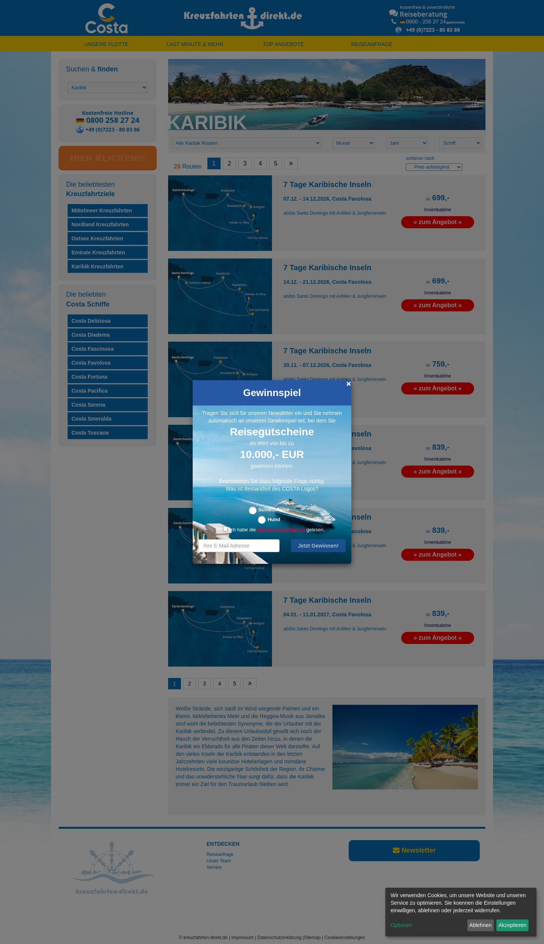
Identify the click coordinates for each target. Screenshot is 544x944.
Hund (273, 519)
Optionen (401, 925)
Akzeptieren (512, 925)
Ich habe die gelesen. (274, 529)
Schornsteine (273, 509)
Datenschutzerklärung (281, 529)
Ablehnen (480, 925)
